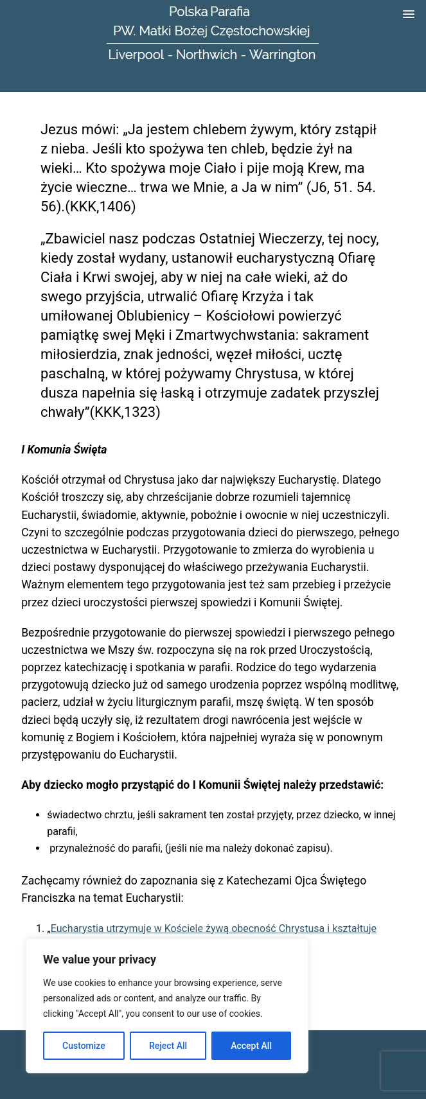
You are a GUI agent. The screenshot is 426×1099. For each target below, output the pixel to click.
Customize (83, 1046)
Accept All (251, 1046)
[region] (167, 1005)
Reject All (168, 1046)
